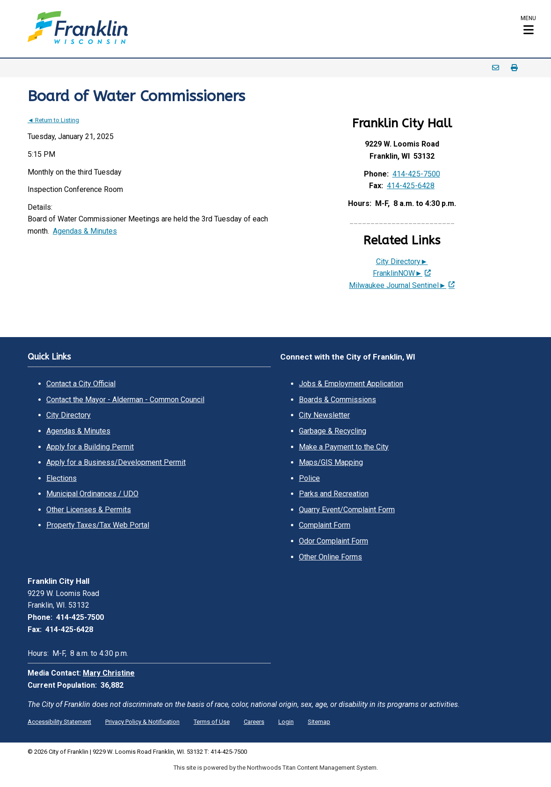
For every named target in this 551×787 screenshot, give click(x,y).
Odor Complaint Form (333, 541)
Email (495, 68)
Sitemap (319, 721)
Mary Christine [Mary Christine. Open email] (109, 673)
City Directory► (402, 261)
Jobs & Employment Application (351, 383)
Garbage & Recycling (332, 431)
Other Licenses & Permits (88, 509)
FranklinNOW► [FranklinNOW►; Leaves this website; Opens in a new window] (397, 273)
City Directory (68, 415)
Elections (61, 478)
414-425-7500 (416, 173)
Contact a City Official (81, 383)
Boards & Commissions (337, 399)
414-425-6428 (411, 185)
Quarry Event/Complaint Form (347, 509)
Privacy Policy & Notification (142, 721)
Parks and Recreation (334, 493)
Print (514, 68)
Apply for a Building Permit (90, 446)
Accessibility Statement (59, 721)
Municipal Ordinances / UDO (92, 493)
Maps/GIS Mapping (331, 462)
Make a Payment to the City (344, 446)
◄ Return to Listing (53, 120)
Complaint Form (324, 525)
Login (286, 721)
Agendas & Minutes (85, 231)
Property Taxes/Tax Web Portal (97, 525)
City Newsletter (324, 415)
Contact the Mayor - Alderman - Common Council (125, 399)
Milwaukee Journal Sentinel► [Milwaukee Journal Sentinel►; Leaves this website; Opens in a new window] (397, 285)
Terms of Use (212, 721)
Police (309, 478)
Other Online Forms (330, 556)
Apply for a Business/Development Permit (116, 462)
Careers (254, 721)
